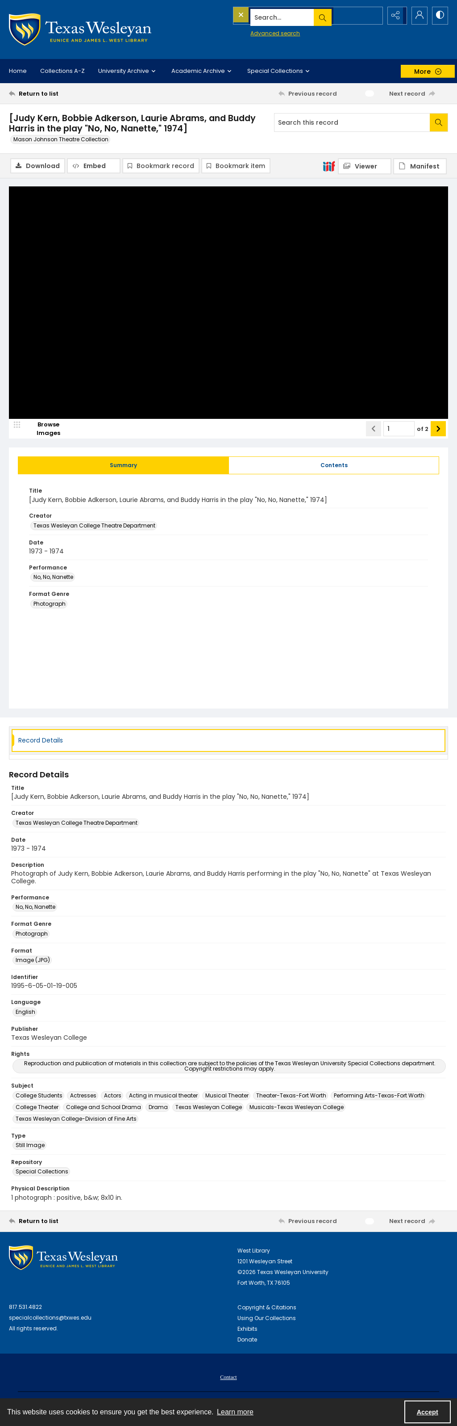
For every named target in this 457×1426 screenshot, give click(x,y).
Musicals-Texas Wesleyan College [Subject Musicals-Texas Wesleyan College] (296, 1108)
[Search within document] (439, 122)
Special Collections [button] (279, 71)
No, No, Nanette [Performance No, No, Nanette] (53, 578)
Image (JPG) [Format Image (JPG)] (33, 961)
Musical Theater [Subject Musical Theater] (227, 1096)
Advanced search (254, 31)
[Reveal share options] (394, 15)
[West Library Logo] (63, 1258)
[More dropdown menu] (428, 71)
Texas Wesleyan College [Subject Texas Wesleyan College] (208, 1108)
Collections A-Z (62, 71)
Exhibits (247, 1329)
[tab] (123, 466)
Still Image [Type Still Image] (30, 1146)
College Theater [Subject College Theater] (37, 1108)
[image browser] (42, 429)
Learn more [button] (235, 1412)
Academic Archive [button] (202, 71)
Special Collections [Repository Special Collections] (42, 1172)
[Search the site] (288, 15)
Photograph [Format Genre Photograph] (49, 604)
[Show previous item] (373, 429)
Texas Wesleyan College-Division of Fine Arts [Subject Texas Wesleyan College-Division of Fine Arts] (76, 1119)
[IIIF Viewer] (364, 166)
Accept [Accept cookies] (427, 1412)
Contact (228, 1378)
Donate (247, 1340)
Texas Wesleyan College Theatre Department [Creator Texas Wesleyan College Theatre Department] (94, 526)
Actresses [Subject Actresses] (83, 1096)
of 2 (422, 430)
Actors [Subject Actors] (112, 1096)
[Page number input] (399, 429)
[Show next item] (438, 429)
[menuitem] (228, 1377)
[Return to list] (68, 93)
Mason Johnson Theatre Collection (60, 139)
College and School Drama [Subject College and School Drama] (103, 1108)
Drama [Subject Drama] (158, 1108)
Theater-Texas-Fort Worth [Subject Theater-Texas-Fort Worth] (291, 1096)
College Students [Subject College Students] (39, 1096)
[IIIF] (329, 165)
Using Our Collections (266, 1319)
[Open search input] (372, 15)
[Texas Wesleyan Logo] (80, 29)
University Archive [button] (128, 71)
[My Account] (416, 15)
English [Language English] (25, 1013)
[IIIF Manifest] (420, 166)
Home (18, 71)
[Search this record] (352, 122)
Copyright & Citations (266, 1308)
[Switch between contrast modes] (439, 15)
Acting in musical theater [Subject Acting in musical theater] (163, 1096)
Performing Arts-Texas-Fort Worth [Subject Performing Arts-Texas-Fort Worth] (379, 1096)
